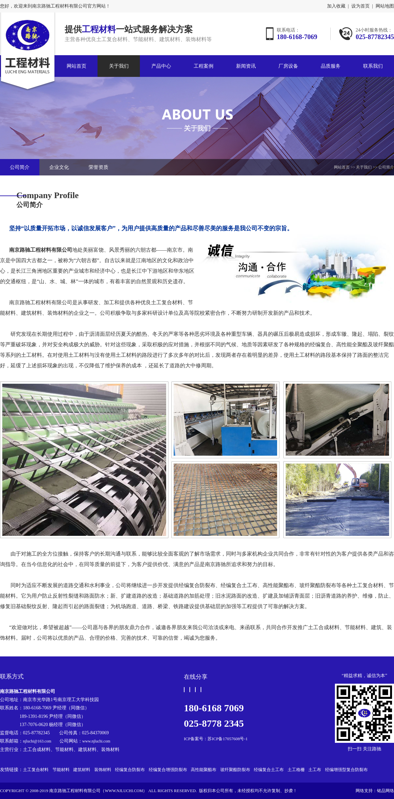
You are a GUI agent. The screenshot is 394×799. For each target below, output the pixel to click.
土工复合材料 (36, 769)
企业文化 (59, 167)
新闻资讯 (246, 66)
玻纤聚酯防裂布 (235, 769)
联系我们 (373, 66)
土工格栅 (296, 769)
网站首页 (76, 66)
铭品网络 (385, 790)
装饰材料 (102, 769)
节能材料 (61, 769)
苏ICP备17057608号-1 (228, 738)
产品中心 (161, 66)
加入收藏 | (338, 6)
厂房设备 (288, 66)
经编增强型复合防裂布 (346, 769)
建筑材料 (81, 769)
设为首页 (360, 6)
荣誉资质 (98, 167)
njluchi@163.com (37, 741)
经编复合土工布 (269, 769)
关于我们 (119, 66)
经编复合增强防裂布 (168, 769)
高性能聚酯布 (203, 769)
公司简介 (20, 167)
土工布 (314, 769)
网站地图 (385, 6)
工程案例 (203, 66)
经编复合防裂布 (130, 769)
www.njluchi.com (96, 741)
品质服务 (330, 66)
